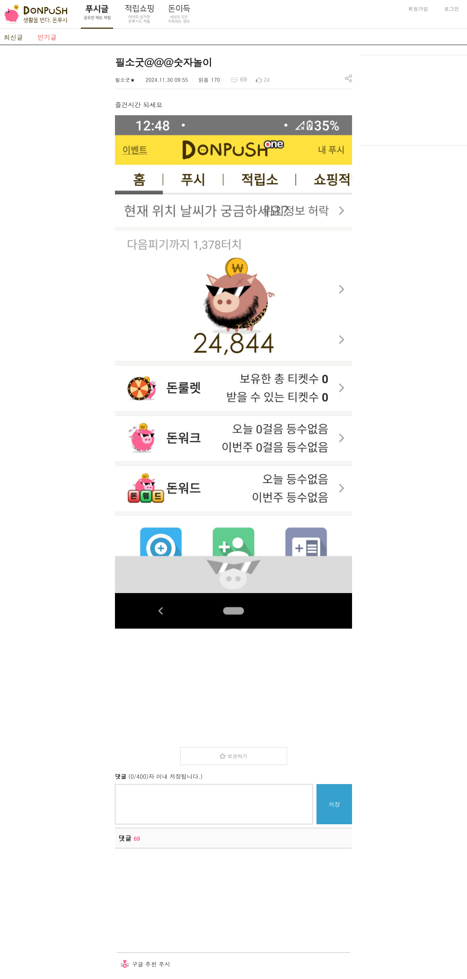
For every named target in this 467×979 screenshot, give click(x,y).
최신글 (13, 37)
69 (243, 79)
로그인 (451, 8)
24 (266, 79)
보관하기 (237, 756)
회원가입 (418, 8)
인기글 (47, 37)
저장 (334, 804)
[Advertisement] (54, 162)
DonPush (36, 14)
